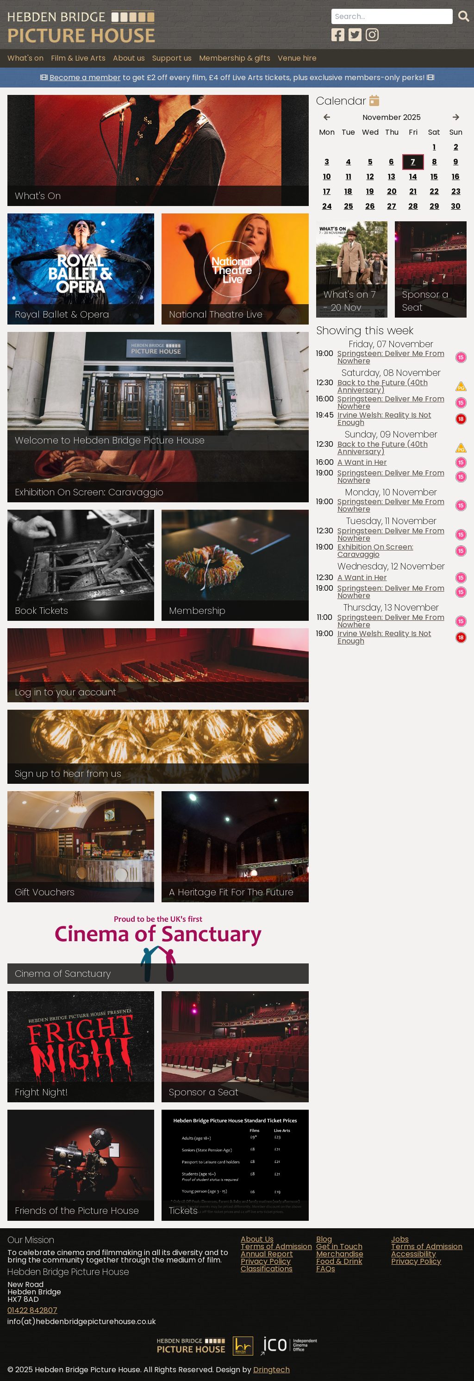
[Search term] (392, 16)
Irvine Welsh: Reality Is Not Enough (384, 419)
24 (327, 206)
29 (434, 206)
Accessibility (413, 1254)
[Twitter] (355, 35)
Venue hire (297, 58)
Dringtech (271, 1369)
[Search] (463, 16)
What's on (25, 58)
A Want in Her (362, 462)
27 (391, 206)
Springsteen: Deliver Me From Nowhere (390, 357)
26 (370, 206)
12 (370, 176)
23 (456, 191)
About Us (257, 1239)
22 (434, 191)
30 (456, 206)
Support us (172, 58)
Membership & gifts (234, 58)
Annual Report (267, 1254)
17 (327, 191)
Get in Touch (339, 1246)
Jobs (400, 1239)
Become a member (85, 77)
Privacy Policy (266, 1261)
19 (370, 191)
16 (456, 176)
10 (327, 176)
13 (391, 176)
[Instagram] (372, 35)
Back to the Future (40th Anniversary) (382, 386)
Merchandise (339, 1254)
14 (413, 176)
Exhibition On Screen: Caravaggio (375, 551)
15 (434, 176)
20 (392, 191)
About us (129, 58)
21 (413, 191)
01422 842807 (32, 1310)
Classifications (267, 1268)
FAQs (325, 1268)
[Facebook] (337, 35)
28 (413, 206)
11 (348, 176)
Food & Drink (339, 1261)
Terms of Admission (276, 1246)
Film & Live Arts (78, 58)
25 (348, 206)
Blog (324, 1239)
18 (348, 191)
